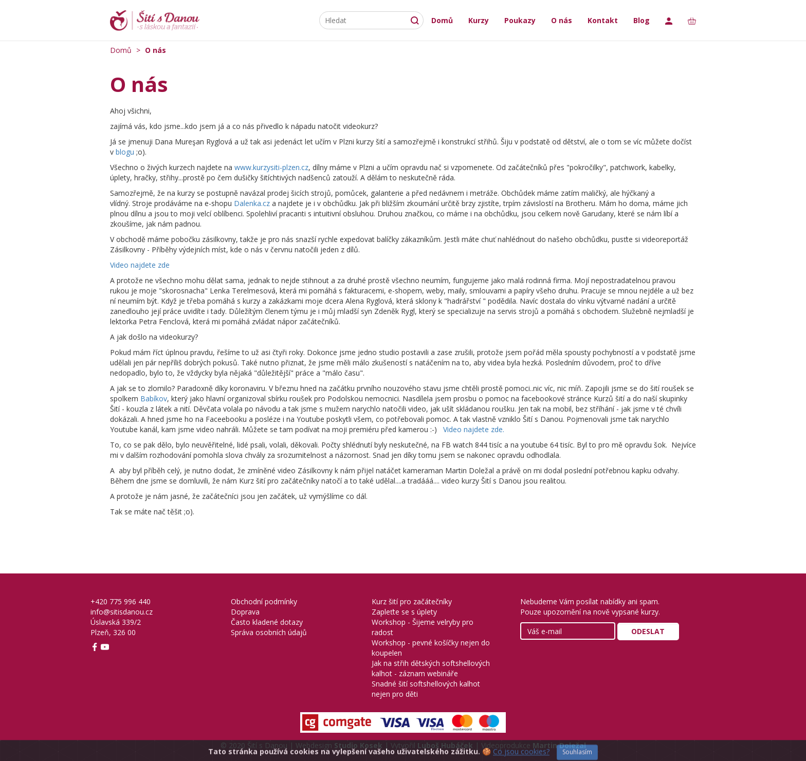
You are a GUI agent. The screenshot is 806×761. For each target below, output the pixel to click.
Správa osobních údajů (269, 632)
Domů (442, 20)
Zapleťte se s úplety (404, 612)
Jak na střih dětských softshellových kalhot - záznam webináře (431, 668)
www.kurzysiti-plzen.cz (271, 167)
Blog (641, 20)
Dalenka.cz (252, 203)
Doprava (245, 612)
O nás (561, 20)
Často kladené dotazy (267, 622)
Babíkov (153, 398)
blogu (125, 152)
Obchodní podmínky (264, 601)
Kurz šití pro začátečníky (412, 601)
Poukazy (520, 20)
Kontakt (603, 20)
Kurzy (478, 20)
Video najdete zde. (473, 429)
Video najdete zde (140, 265)
